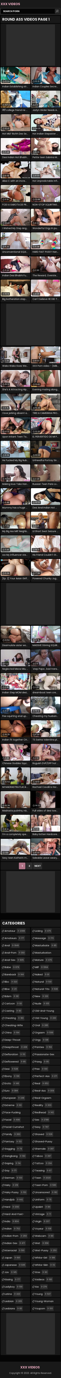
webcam (44, 1235)
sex (42, 1119)
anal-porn (15, 952)
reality (43, 1105)
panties (44, 1047)
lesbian (14, 1301)
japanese (15, 1264)
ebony (12, 1076)
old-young (46, 1018)
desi (12, 1068)
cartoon (14, 1003)
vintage (43, 1214)
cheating (14, 1018)
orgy (42, 1039)
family (13, 1134)
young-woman (44, 1302)
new (42, 996)
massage (44, 938)
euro (12, 1090)
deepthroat (16, 1047)
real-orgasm (43, 1098)
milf (42, 967)
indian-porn (16, 1235)
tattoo (44, 1163)
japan (13, 1257)
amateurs (15, 938)
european (15, 1097)
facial (13, 1119)
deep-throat (12, 1040)
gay (11, 1170)
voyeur (43, 1228)
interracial (15, 1250)
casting (13, 1010)
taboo (43, 1156)
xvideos (44, 1279)
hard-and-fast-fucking (14, 1214)
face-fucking (12, 1113)
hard (12, 1206)
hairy (12, 1185)
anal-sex (15, 960)
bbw (11, 989)
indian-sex (15, 1243)
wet (42, 1243)
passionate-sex (44, 1055)
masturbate (46, 945)
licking (43, 930)
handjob (14, 1199)
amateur (15, 930)
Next (37, 866)
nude (42, 1003)
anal (12, 945)
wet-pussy (46, 1250)
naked (42, 974)
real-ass (45, 1090)
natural (43, 981)
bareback (15, 974)
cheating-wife (14, 1026)
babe (12, 967)
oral (42, 1025)
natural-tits (47, 989)
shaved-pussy (43, 1142)
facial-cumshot (14, 1127)
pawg (42, 1061)
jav (11, 1272)
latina (13, 1294)
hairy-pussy (16, 1192)
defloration (15, 1054)
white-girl (45, 1257)
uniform (43, 1199)
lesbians (14, 1308)
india (12, 1221)
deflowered (16, 1061)
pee (41, 1068)
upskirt (43, 1206)
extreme (13, 1105)
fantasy (13, 1141)
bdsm (12, 996)
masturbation (43, 953)
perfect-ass (46, 1076)
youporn (44, 1308)
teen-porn (46, 1185)
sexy (42, 1127)
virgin (42, 1221)
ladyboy (14, 1286)
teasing (43, 1170)
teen (43, 1177)
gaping (13, 1163)
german (14, 1177)
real (42, 1083)
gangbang (15, 1156)
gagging (14, 1148)
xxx (41, 1286)
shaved (44, 1134)
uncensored (46, 1192)
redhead (44, 1112)
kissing (13, 1279)
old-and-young (44, 1011)
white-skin (45, 1264)
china (12, 1032)
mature (44, 960)
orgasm (44, 1032)
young (43, 1294)
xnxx (41, 1272)
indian (13, 1228)
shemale (45, 1148)
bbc (11, 981)
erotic (12, 1083)
